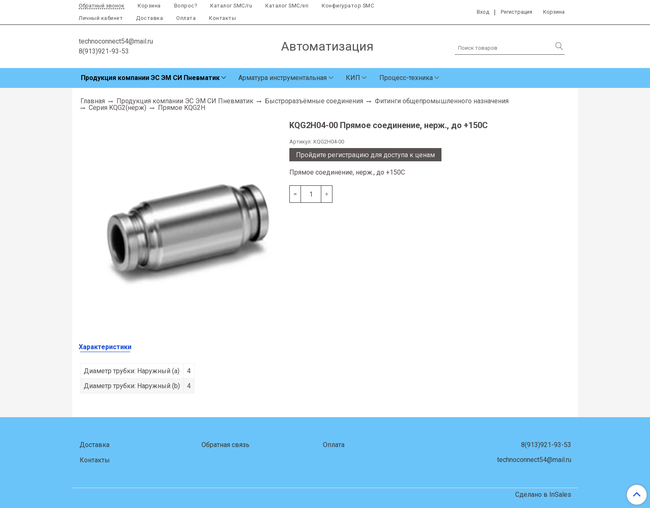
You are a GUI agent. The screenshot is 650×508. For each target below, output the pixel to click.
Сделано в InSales (543, 494)
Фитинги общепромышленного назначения (442, 101)
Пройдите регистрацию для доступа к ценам (365, 155)
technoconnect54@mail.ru (116, 41)
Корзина (149, 5)
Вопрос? (185, 5)
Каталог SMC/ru (231, 5)
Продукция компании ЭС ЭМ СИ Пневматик (150, 78)
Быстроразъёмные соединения (314, 101)
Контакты (222, 18)
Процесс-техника (406, 78)
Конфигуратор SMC (348, 5)
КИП (353, 78)
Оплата (186, 18)
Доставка (149, 18)
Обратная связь (225, 445)
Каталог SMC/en (286, 5)
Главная (92, 101)
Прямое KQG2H (181, 108)
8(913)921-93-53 (104, 51)
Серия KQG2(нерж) (117, 108)
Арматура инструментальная (282, 78)
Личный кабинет (101, 18)
